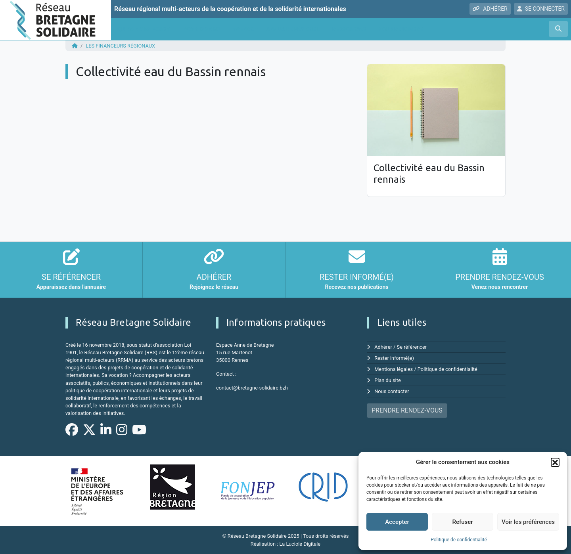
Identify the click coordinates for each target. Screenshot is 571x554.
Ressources (349, 29)
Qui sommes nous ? (143, 29)
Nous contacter (391, 391)
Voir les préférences (528, 521)
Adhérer (383, 347)
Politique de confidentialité (459, 540)
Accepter (397, 521)
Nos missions (201, 29)
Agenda (243, 29)
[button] (555, 462)
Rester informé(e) (394, 358)
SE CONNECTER (541, 9)
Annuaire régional (293, 29)
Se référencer (412, 347)
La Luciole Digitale (299, 544)
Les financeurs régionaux (120, 46)
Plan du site (387, 380)
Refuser (462, 521)
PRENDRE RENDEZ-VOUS (407, 410)
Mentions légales (393, 369)
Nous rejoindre (400, 29)
